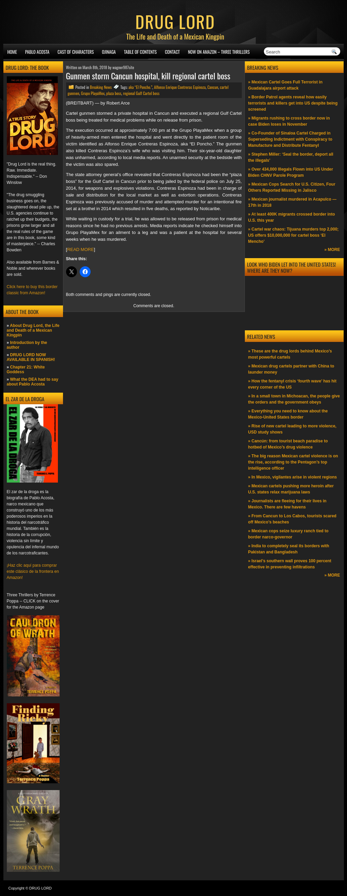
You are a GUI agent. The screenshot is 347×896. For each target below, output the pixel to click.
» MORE (332, 249)
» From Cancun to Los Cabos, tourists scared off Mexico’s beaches (292, 519)
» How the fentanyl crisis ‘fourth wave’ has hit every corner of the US (292, 384)
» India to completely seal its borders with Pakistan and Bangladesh (288, 549)
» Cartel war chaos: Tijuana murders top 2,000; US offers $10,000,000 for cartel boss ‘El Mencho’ (293, 235)
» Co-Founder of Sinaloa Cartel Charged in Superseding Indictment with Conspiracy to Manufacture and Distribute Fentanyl (290, 139)
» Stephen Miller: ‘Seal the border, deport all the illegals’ (290, 157)
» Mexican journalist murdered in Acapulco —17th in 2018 (292, 202)
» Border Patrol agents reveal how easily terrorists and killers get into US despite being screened (293, 103)
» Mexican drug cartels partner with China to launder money (291, 369)
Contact (172, 51)
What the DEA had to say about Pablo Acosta (33, 382)
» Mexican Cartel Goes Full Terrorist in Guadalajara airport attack (285, 85)
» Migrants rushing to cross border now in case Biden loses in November (289, 121)
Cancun (212, 87)
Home (12, 51)
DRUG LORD (175, 21)
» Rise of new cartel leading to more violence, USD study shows (292, 429)
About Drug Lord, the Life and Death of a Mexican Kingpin (33, 330)
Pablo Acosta (37, 51)
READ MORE (80, 249)
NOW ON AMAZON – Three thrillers (219, 51)
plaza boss (113, 93)
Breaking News (101, 87)
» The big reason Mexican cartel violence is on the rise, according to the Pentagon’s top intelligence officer (293, 462)
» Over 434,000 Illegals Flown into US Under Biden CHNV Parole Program (290, 172)
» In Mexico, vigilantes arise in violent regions (292, 477)
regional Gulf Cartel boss (141, 93)
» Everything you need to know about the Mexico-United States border (288, 414)
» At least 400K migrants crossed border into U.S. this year (291, 217)
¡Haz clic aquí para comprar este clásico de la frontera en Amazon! (33, 571)
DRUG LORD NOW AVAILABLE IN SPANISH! (31, 357)
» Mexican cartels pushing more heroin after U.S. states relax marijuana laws (291, 489)
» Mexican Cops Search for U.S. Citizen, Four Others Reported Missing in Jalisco (291, 187)
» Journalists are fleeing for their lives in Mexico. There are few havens (287, 504)
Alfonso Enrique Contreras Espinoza (180, 87)
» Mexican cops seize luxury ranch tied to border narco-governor (288, 534)
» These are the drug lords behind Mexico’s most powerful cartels (290, 354)
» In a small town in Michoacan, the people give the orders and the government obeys (294, 399)
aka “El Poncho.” (141, 87)
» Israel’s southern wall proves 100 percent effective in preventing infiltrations (289, 564)
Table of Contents (140, 51)
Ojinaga (109, 51)
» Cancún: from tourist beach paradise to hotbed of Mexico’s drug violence (288, 444)
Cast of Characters (76, 51)
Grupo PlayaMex (93, 93)
